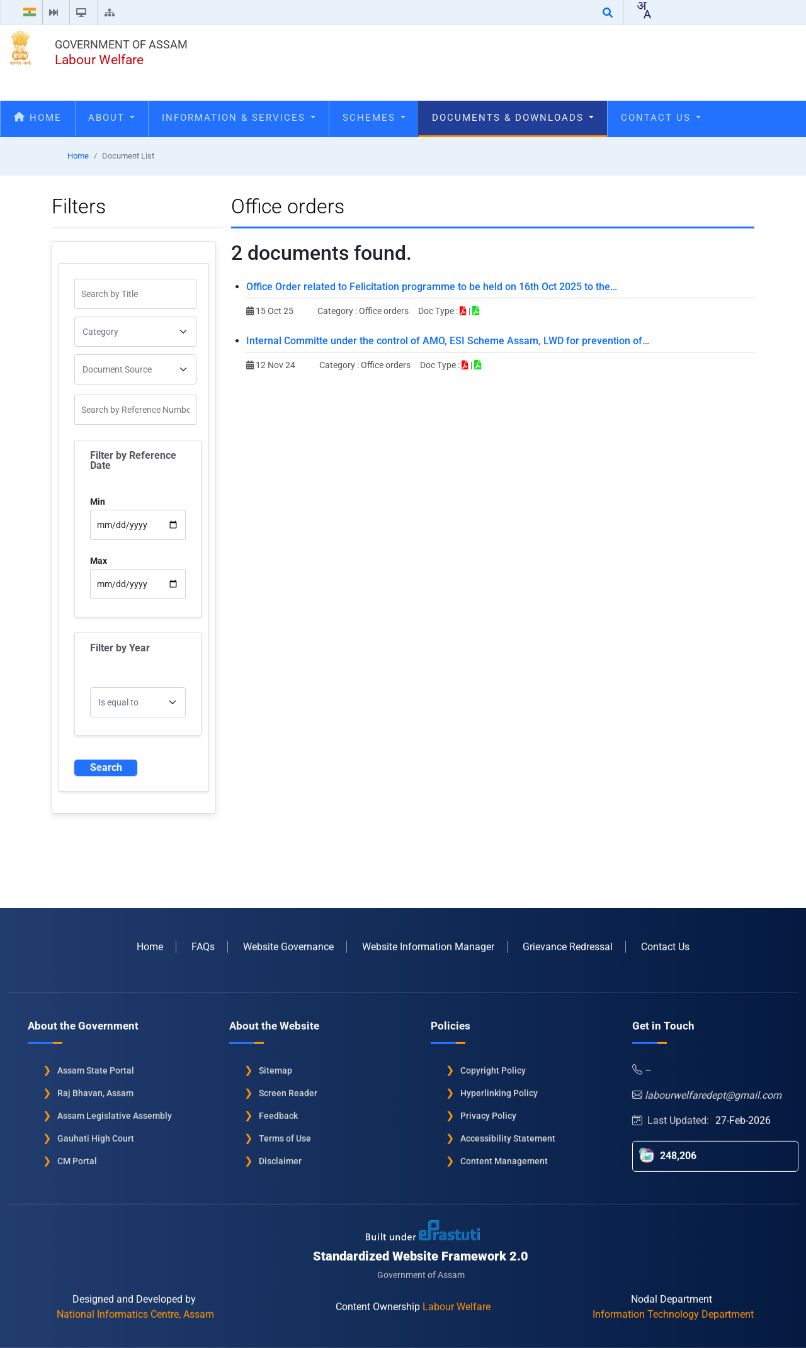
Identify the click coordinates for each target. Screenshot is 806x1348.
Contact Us (661, 117)
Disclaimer (280, 1156)
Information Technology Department (673, 1309)
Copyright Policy (493, 1065)
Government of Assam (121, 44)
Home (38, 117)
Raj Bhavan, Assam (95, 1088)
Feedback (278, 1111)
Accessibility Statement (507, 1133)
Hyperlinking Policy (499, 1088)
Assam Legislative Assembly (114, 1111)
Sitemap (275, 1065)
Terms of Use (285, 1133)
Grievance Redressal (568, 942)
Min (97, 502)
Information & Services (238, 117)
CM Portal (77, 1156)
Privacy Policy (488, 1111)
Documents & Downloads (513, 117)
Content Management (504, 1156)
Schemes (374, 117)
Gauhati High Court (95, 1133)
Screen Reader (288, 1088)
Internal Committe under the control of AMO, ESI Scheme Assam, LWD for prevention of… (447, 341)
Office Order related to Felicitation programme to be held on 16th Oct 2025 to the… (431, 287)
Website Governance (288, 942)
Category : (338, 311)
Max (98, 561)
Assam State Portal (95, 1065)
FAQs (203, 942)
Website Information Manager (428, 942)
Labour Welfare (99, 59)
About (111, 117)
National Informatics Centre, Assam (135, 1309)
